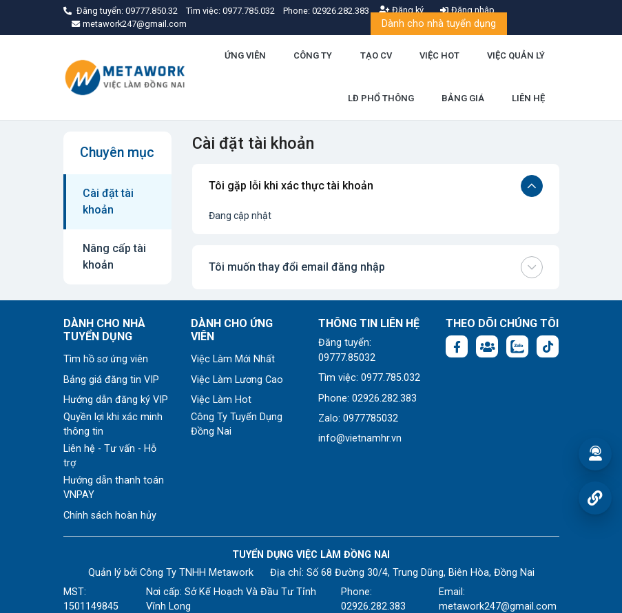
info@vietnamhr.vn (360, 438)
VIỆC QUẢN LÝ (516, 55)
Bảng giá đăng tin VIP (111, 380)
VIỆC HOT (439, 55)
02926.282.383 (340, 11)
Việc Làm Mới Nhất (233, 359)
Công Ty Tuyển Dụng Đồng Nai (236, 424)
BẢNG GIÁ (463, 98)
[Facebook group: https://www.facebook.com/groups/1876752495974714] (487, 346)
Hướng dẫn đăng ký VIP (115, 400)
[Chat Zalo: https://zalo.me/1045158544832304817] (517, 346)
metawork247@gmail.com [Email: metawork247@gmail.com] (498, 606)
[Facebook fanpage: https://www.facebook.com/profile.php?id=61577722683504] (457, 346)
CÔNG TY (312, 55)
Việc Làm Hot (221, 400)
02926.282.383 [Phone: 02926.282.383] (373, 606)
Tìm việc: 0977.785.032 (369, 378)
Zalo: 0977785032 (358, 418)
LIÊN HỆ (528, 98)
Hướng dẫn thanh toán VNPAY (113, 488)
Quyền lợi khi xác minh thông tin (113, 424)
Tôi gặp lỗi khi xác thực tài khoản (376, 186)
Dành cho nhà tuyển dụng (439, 24)
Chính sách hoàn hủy (109, 515)
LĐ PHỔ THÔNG (381, 98)
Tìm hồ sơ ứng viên (105, 359)
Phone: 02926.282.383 (367, 398)
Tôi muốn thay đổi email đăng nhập (376, 267)
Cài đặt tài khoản (108, 201)
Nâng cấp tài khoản (114, 256)
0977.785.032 (249, 11)
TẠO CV (376, 55)
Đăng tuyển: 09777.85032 (346, 350)
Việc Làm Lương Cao (237, 380)
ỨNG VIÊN (245, 55)
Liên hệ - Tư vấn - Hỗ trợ (109, 456)
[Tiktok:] (548, 346)
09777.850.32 (152, 11)
